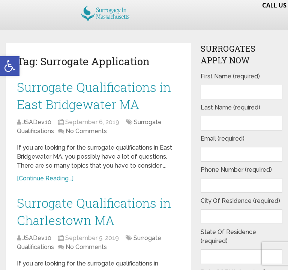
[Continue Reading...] (45, 183)
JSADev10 (36, 126)
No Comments (86, 136)
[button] (10, 66)
